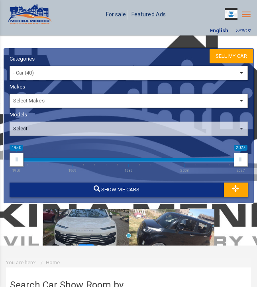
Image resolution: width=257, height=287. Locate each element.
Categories (22, 59)
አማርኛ (243, 30)
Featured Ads (148, 14)
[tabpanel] (86, 225)
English (219, 30)
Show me (116, 189)
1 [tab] (131, 238)
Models (18, 115)
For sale (116, 14)
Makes (18, 87)
